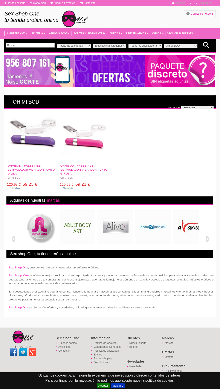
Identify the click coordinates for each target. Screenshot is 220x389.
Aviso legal (64, 346)
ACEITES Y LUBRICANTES (88, 33)
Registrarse (205, 3)
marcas (53, 200)
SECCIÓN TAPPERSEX (180, 33)
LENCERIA (37, 33)
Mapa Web (39, 3)
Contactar (89, 3)
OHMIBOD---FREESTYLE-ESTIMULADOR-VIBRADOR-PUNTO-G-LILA (32, 169)
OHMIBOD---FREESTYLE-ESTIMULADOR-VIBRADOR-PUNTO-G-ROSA (84, 169)
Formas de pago (103, 358)
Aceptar (103, 385)
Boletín (133, 346)
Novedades (136, 366)
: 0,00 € (199, 13)
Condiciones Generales (107, 346)
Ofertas (169, 356)
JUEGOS (115, 33)
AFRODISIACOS (58, 33)
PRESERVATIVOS (136, 33)
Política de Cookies (105, 343)
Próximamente (173, 370)
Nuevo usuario (137, 343)
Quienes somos (67, 343)
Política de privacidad (106, 350)
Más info (118, 385)
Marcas (169, 343)
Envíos (98, 354)
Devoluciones (102, 362)
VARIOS (156, 33)
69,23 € (22, 184)
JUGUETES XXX (15, 33)
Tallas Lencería (16, 3)
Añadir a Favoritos (64, 3)
